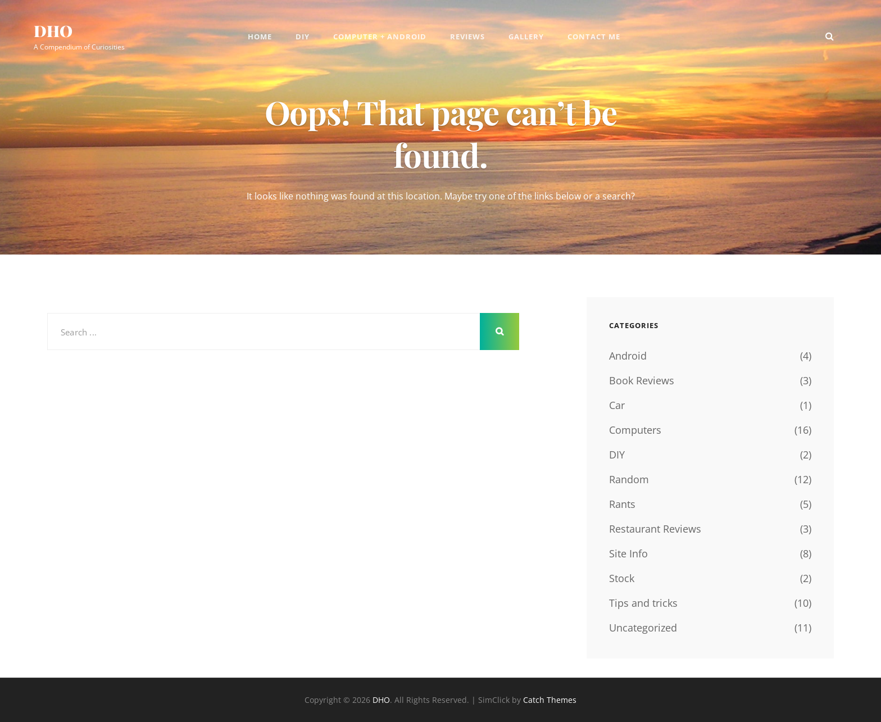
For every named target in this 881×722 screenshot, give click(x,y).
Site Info (628, 553)
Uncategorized (643, 627)
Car (617, 405)
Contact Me (593, 36)
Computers (635, 430)
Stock (621, 578)
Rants (622, 504)
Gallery (526, 36)
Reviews (467, 36)
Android (628, 355)
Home (260, 36)
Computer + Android (379, 36)
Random (629, 479)
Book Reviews (641, 380)
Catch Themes (549, 699)
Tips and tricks (643, 603)
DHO (53, 30)
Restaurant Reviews (655, 528)
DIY (303, 36)
